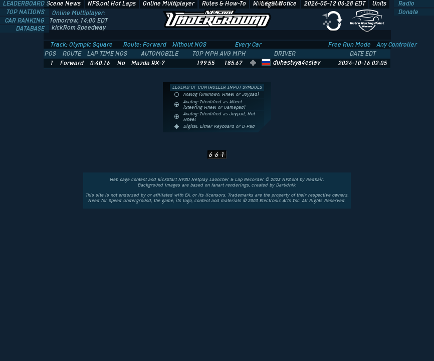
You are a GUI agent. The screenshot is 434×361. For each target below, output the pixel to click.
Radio (405, 3)
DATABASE (31, 28)
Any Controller (397, 45)
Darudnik (286, 185)
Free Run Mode (349, 45)
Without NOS (189, 45)
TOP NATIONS (26, 12)
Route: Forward (144, 45)
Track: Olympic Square (82, 45)
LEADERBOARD (24, 3)
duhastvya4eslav (296, 63)
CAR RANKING (25, 20)
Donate (407, 12)
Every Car (248, 45)
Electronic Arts (275, 201)
